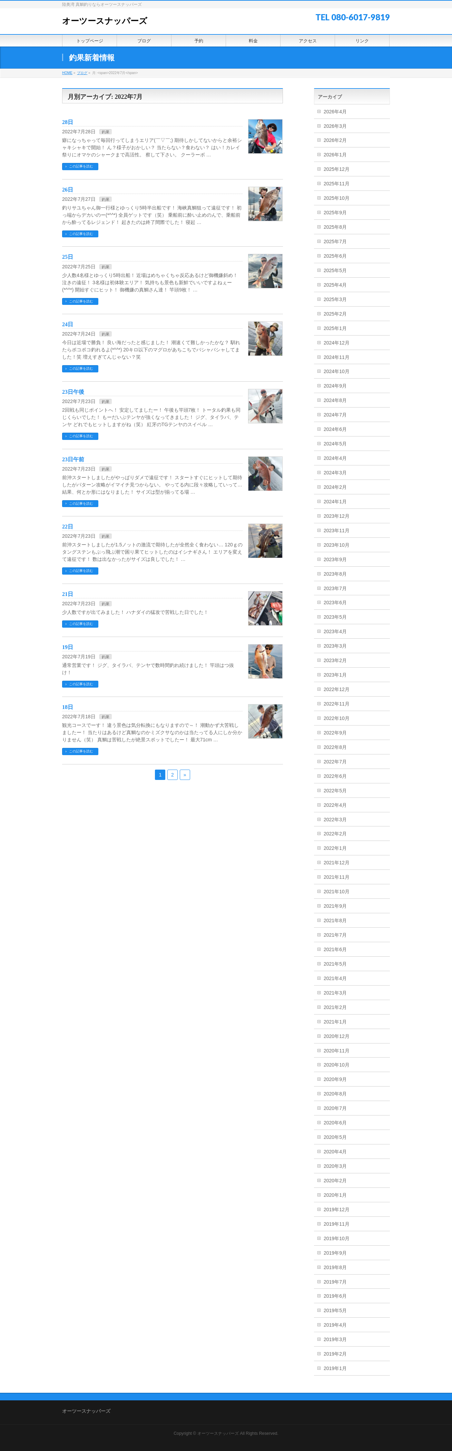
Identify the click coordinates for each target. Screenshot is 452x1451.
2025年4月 (335, 285)
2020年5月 (335, 1137)
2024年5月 (335, 443)
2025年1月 (335, 328)
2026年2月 (335, 140)
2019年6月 (335, 1296)
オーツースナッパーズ (104, 21)
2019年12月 (337, 1209)
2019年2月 (335, 1354)
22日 (67, 526)
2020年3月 (335, 1166)
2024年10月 (337, 371)
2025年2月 (335, 314)
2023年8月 (335, 574)
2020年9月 (335, 1079)
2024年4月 (335, 458)
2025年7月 (335, 241)
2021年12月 (337, 862)
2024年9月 (335, 386)
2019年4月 (335, 1325)
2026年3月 (335, 126)
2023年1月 (335, 675)
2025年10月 (337, 198)
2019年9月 (335, 1253)
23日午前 (73, 459)
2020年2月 (335, 1180)
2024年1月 (335, 501)
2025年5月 (335, 270)
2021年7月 (335, 935)
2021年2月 (335, 1007)
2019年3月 (335, 1339)
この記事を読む (81, 166)
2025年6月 (335, 256)
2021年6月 (335, 949)
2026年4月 (335, 111)
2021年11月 (337, 877)
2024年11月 (337, 357)
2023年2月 (335, 660)
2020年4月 (335, 1151)
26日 (67, 190)
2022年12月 (337, 689)
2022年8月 (335, 747)
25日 (67, 257)
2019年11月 (337, 1224)
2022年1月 (335, 848)
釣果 (105, 132)
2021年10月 (337, 891)
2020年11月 (337, 1050)
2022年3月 (335, 819)
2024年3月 (335, 472)
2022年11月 (337, 704)
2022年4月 (335, 805)
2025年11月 (337, 183)
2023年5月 (335, 617)
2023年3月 (335, 646)
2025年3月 (335, 299)
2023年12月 (337, 516)
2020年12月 (337, 1036)
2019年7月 (335, 1282)
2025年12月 (337, 169)
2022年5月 (335, 790)
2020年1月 (335, 1195)
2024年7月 (335, 415)
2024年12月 (337, 343)
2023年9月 (335, 559)
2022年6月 (335, 776)
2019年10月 (337, 1238)
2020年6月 (335, 1122)
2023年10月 (337, 545)
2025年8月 (335, 227)
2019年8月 (335, 1267)
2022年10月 (337, 718)
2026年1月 (335, 154)
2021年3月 (335, 993)
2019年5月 (335, 1310)
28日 (67, 122)
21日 (67, 594)
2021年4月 (335, 978)
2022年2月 (335, 833)
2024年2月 (335, 487)
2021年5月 (335, 964)
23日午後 (73, 392)
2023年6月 (335, 602)
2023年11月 (337, 530)
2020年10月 (337, 1065)
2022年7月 (335, 761)
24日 (67, 324)
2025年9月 (335, 212)
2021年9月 (335, 906)
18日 (67, 707)
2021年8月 (335, 920)
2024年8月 (335, 400)
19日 (67, 647)
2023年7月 (335, 588)
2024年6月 (335, 429)
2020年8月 (335, 1094)
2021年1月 (335, 1022)
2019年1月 (335, 1368)
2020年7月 (335, 1108)
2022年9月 (335, 732)
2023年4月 (335, 631)
